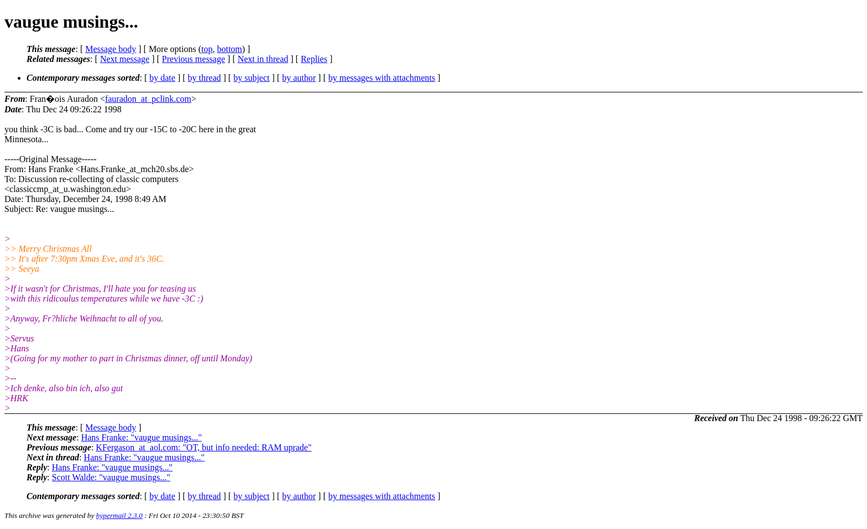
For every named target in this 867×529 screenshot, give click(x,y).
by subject (251, 77)
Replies (314, 59)
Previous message (193, 59)
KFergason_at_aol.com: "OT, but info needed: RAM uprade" (203, 447)
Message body (110, 49)
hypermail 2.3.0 (119, 515)
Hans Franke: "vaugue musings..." (141, 437)
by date (162, 77)
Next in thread (263, 59)
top (206, 49)
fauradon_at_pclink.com (148, 98)
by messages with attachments (381, 77)
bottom (229, 49)
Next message (124, 59)
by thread (204, 77)
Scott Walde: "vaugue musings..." (111, 477)
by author (299, 77)
